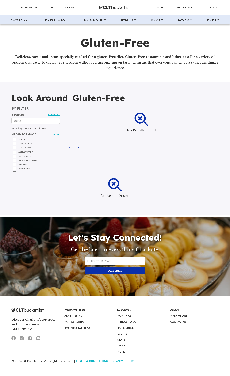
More (121, 351)
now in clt (19, 19)
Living (122, 345)
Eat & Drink (125, 328)
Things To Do (126, 322)
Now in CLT (125, 316)
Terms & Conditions (92, 361)
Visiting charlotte (25, 7)
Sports (161, 7)
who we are (184, 7)
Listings (68, 7)
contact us (210, 7)
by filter (20, 108)
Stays (121, 339)
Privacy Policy (122, 361)
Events (122, 334)
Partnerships (74, 322)
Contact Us (178, 322)
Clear (56, 134)
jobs (50, 7)
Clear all (54, 114)
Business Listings (77, 328)
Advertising (73, 316)
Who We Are (178, 316)
